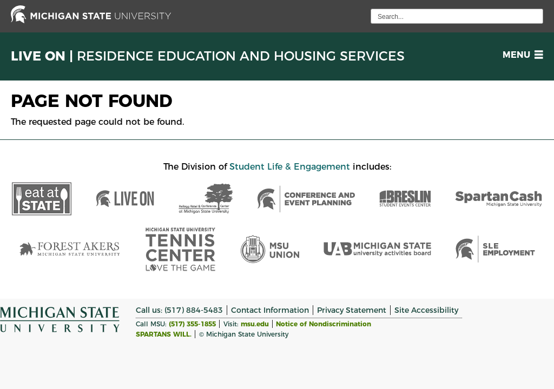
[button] (520, 55)
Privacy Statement (351, 310)
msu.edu (255, 324)
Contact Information (270, 310)
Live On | (208, 56)
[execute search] (533, 16)
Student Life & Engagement (289, 167)
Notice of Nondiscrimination (323, 324)
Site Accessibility (426, 310)
